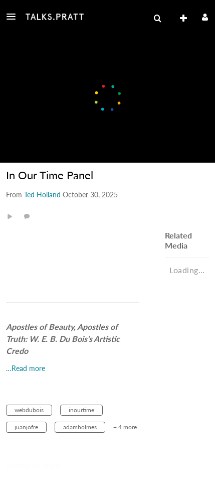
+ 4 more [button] (125, 427)
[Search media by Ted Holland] (42, 194)
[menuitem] (157, 19)
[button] (14, 17)
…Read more (25, 368)
